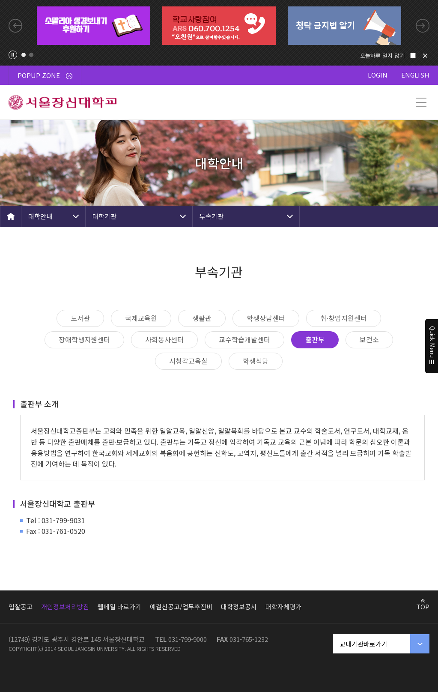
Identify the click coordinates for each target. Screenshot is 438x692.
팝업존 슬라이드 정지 (13, 55)
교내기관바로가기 (363, 643)
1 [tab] (23, 55)
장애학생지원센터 (84, 339)
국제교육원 (141, 318)
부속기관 (211, 216)
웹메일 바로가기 (119, 606)
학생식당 (255, 361)
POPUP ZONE (45, 75)
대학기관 (104, 216)
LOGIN (377, 74)
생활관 (202, 318)
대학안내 (40, 216)
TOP (422, 606)
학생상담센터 (266, 318)
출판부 (315, 339)
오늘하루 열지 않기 (382, 55)
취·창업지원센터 (343, 318)
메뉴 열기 (421, 102)
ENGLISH (415, 74)
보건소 (369, 339)
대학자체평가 (283, 606)
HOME (10, 216)
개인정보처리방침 (65, 606)
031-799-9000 (187, 639)
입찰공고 (21, 606)
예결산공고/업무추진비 (181, 606)
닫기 (425, 55)
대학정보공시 (239, 606)
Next (422, 26)
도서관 (80, 318)
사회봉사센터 (164, 339)
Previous (15, 26)
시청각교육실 (188, 361)
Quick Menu (431, 346)
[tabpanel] (93, 25)
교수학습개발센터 (244, 339)
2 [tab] (31, 55)
